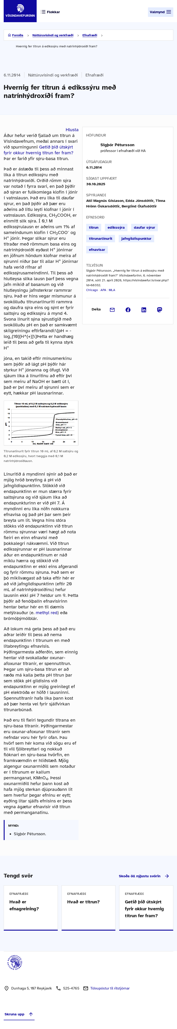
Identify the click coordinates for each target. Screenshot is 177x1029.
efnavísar (97, 249)
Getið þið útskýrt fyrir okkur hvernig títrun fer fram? (38, 150)
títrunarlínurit (100, 238)
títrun (93, 227)
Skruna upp (19, 1014)
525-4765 (71, 988)
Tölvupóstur (110, 988)
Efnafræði (90, 35)
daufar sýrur (144, 227)
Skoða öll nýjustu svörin (144, 876)
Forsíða (17, 35)
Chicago (92, 290)
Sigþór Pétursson (117, 144)
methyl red (46, 613)
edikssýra (116, 227)
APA (103, 290)
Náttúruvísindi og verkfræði (52, 35)
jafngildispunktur (136, 238)
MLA (112, 290)
